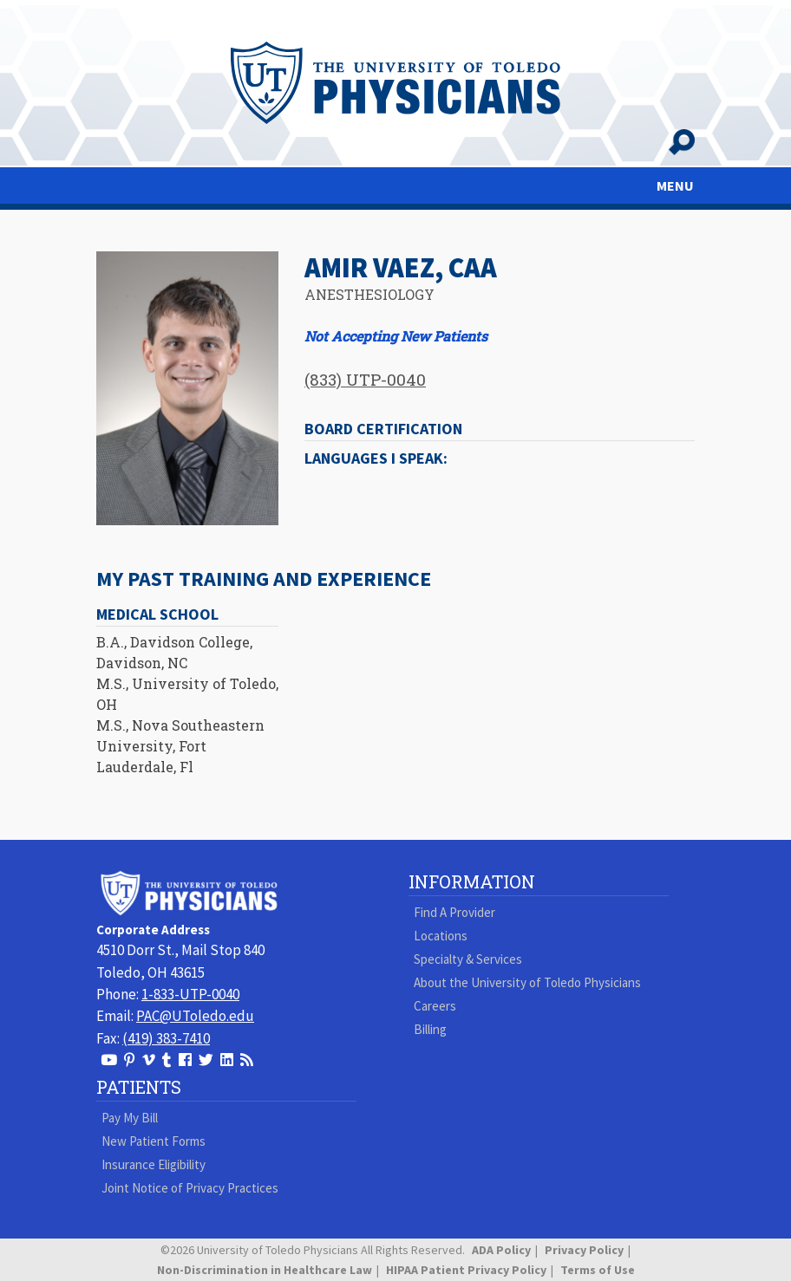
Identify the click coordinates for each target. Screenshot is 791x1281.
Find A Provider (454, 912)
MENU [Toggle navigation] (675, 185)
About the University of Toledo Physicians (527, 982)
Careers (435, 1006)
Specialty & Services (468, 959)
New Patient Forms (153, 1141)
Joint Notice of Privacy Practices (189, 1188)
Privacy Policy (584, 1250)
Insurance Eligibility (153, 1164)
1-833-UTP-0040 (190, 994)
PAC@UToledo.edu (195, 1015)
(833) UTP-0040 (365, 379)
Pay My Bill (129, 1117)
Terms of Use (597, 1270)
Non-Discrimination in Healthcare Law (264, 1270)
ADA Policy (501, 1250)
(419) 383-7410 (166, 1038)
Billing (430, 1029)
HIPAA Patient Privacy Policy (466, 1270)
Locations (440, 935)
